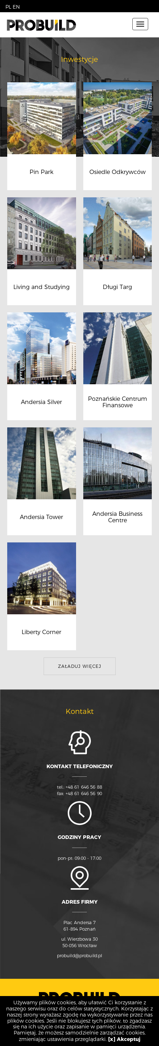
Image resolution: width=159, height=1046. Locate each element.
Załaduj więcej (79, 666)
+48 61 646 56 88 (84, 787)
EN (16, 7)
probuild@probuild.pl (79, 955)
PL (8, 7)
